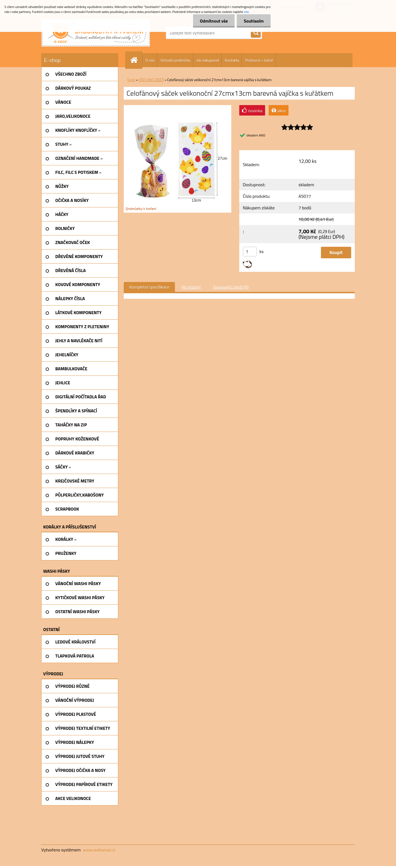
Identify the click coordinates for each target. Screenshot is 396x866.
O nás (150, 60)
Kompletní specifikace (149, 287)
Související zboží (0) (231, 287)
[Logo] (95, 32)
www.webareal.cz (99, 849)
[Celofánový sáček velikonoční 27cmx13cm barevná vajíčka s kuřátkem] (177, 107)
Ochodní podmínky (175, 60)
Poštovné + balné (259, 60)
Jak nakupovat (207, 60)
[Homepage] (136, 60)
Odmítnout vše (214, 21)
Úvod (131, 80)
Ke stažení (191, 287)
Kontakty (232, 60)
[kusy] (250, 251)
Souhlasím (254, 21)
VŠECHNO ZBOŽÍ (151, 80)
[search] (256, 33)
